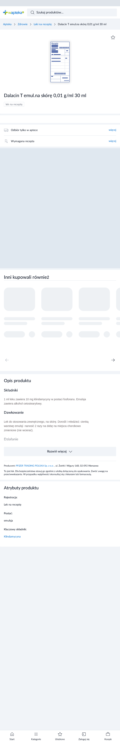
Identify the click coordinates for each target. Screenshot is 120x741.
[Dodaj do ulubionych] (113, 37)
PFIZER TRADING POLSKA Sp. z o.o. (35, 466)
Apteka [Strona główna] (7, 24)
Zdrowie (22, 24)
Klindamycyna (12, 536)
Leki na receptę (43, 24)
